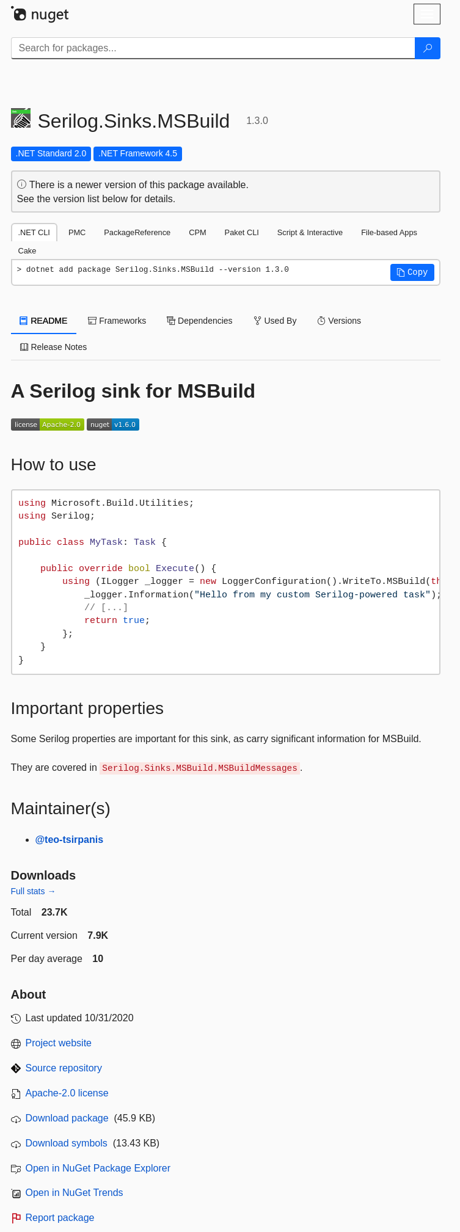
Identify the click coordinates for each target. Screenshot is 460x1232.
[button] (412, 272)
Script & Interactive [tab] (310, 232)
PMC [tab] (77, 232)
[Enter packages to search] (213, 48)
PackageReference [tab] (137, 232)
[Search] (427, 48)
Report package (60, 1217)
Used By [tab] (275, 321)
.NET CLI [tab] (34, 232)
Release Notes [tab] (53, 347)
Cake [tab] (27, 250)
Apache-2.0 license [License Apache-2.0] (67, 1093)
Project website (59, 1043)
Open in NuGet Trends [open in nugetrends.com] (74, 1192)
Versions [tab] (339, 321)
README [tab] (44, 321)
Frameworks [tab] (117, 321)
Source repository (64, 1068)
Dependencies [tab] (199, 321)
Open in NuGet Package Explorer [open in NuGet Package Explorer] (98, 1168)
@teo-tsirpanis (69, 839)
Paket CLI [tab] (242, 232)
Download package (67, 1118)
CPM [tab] (197, 232)
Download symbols (67, 1143)
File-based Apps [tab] (389, 232)
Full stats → (33, 891)
